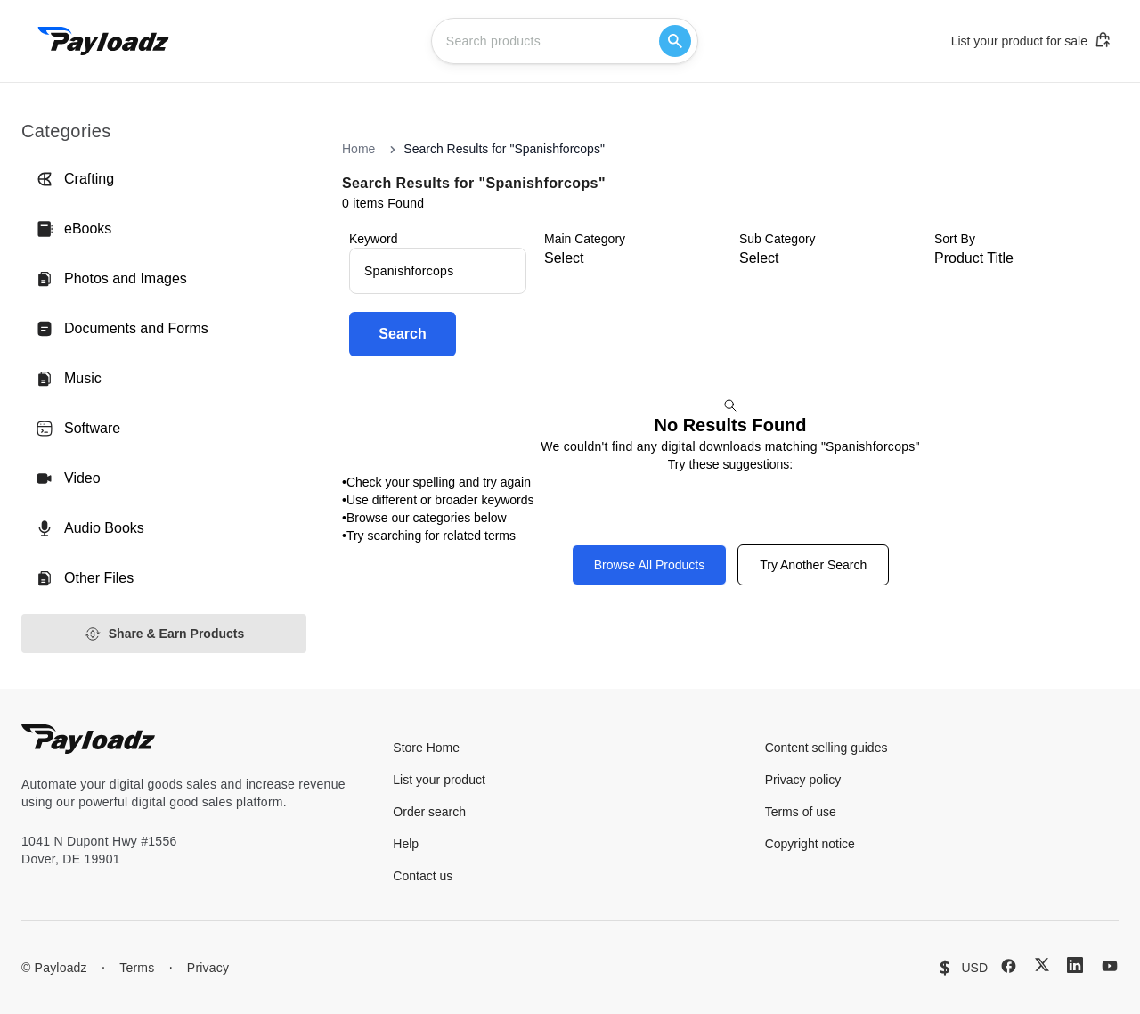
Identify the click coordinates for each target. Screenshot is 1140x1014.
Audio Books (90, 528)
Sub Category (777, 239)
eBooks (73, 229)
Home (358, 149)
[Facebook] (1008, 966)
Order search (429, 812)
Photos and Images (111, 279)
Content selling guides (826, 747)
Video (68, 478)
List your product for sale (1031, 40)
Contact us (422, 876)
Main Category (584, 239)
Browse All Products (649, 565)
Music (69, 379)
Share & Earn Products (164, 634)
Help (406, 844)
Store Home (426, 747)
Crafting (75, 179)
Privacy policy (803, 780)
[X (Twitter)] (1042, 964)
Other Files (85, 578)
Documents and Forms (122, 329)
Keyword (373, 239)
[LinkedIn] (1075, 965)
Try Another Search (813, 565)
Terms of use (800, 812)
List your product (439, 780)
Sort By (954, 239)
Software (78, 428)
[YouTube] (1110, 966)
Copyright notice (810, 844)
